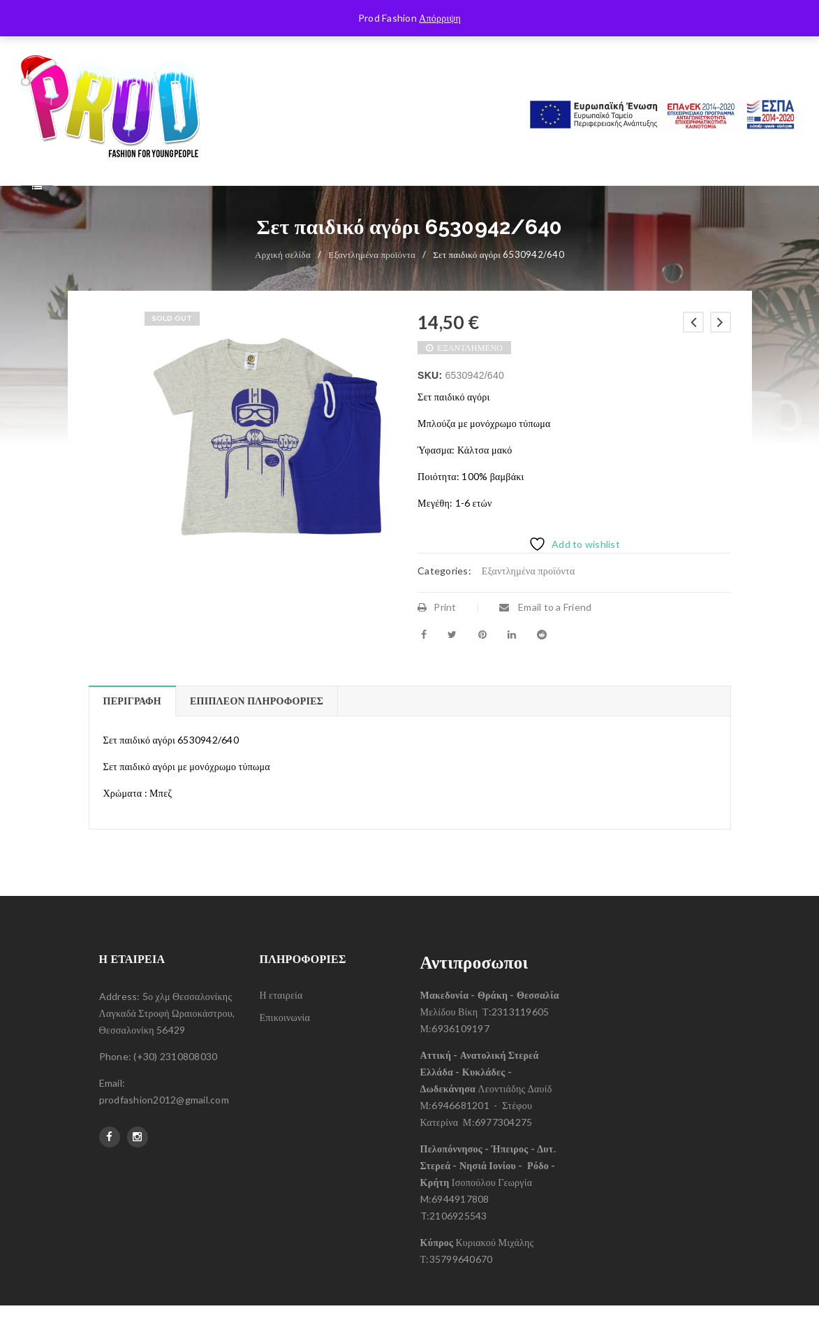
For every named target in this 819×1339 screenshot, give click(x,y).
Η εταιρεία (281, 1028)
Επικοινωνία (285, 1051)
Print (437, 640)
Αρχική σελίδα (283, 288)
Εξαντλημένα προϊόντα (371, 288)
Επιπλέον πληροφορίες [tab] (256, 734)
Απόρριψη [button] (440, 18)
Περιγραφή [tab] (132, 734)
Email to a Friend (545, 640)
